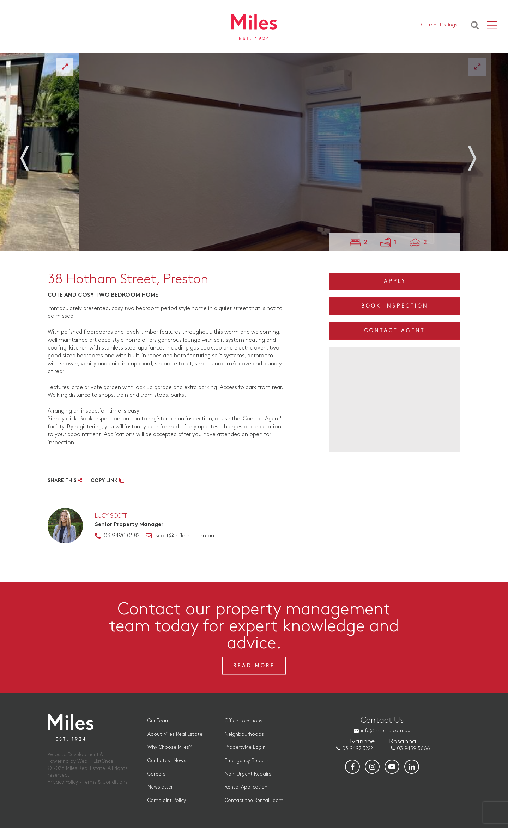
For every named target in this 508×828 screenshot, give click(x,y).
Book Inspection (394, 306)
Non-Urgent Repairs (248, 774)
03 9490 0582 (122, 535)
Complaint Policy (166, 800)
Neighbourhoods (244, 734)
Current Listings (439, 25)
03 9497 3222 (357, 748)
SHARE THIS (65, 480)
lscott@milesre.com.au (184, 535)
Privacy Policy (63, 782)
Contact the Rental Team (254, 800)
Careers (156, 774)
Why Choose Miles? (169, 747)
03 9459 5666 (413, 748)
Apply (395, 281)
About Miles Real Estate (174, 734)
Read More (254, 665)
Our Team (158, 720)
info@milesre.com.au (385, 730)
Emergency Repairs (247, 760)
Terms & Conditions (105, 782)
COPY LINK (107, 480)
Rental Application (246, 787)
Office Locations (243, 720)
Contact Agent (394, 330)
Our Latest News (166, 760)
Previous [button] (31, 154)
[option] (246, 152)
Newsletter (160, 787)
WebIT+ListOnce (95, 761)
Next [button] (476, 154)
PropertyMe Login (245, 747)
